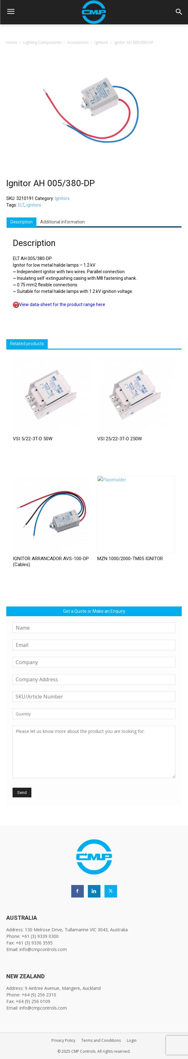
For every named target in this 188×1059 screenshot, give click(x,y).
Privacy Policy (63, 1040)
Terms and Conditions (101, 1040)
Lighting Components (42, 42)
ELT (21, 204)
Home (11, 42)
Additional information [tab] (62, 221)
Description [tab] (21, 221)
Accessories (78, 42)
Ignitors (101, 42)
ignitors (33, 204)
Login (132, 1040)
